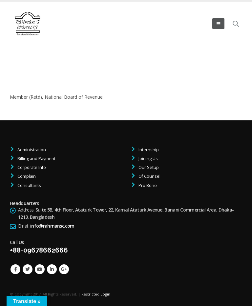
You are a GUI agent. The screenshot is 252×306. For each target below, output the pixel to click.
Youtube (40, 269)
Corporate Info (31, 167)
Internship (148, 150)
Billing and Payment (35, 158)
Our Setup (148, 167)
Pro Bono (147, 185)
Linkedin (52, 269)
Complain (26, 176)
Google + (64, 269)
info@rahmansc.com (52, 226)
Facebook (15, 269)
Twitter (27, 269)
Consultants (28, 185)
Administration (31, 150)
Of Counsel (148, 176)
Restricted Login (95, 294)
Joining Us (147, 158)
